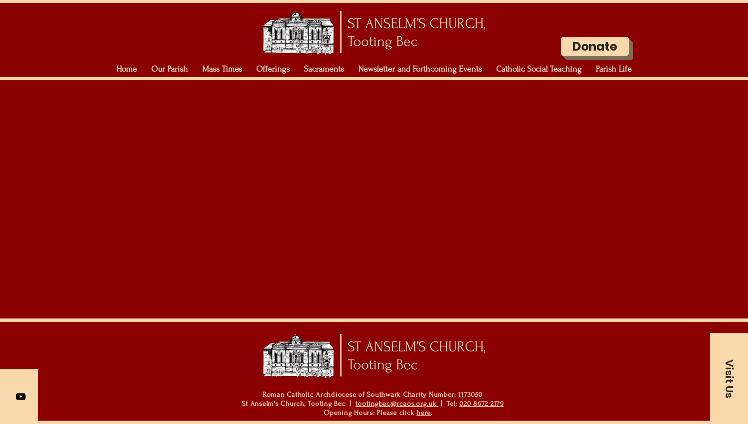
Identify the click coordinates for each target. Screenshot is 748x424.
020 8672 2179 (481, 404)
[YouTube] (21, 397)
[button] (169, 69)
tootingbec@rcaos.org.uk (396, 404)
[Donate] (595, 46)
